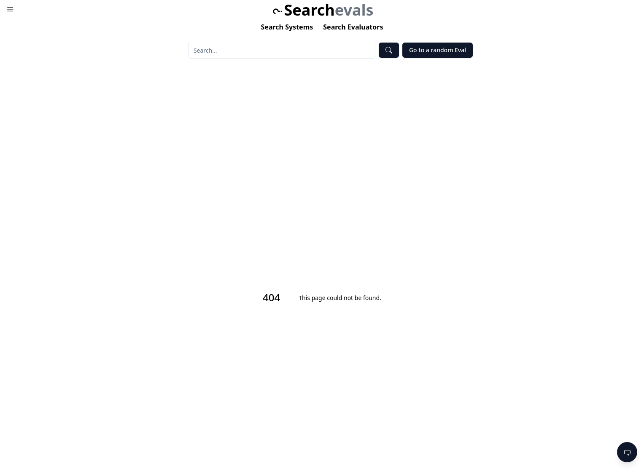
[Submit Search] (389, 50)
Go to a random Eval (437, 50)
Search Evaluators (353, 27)
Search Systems (287, 27)
